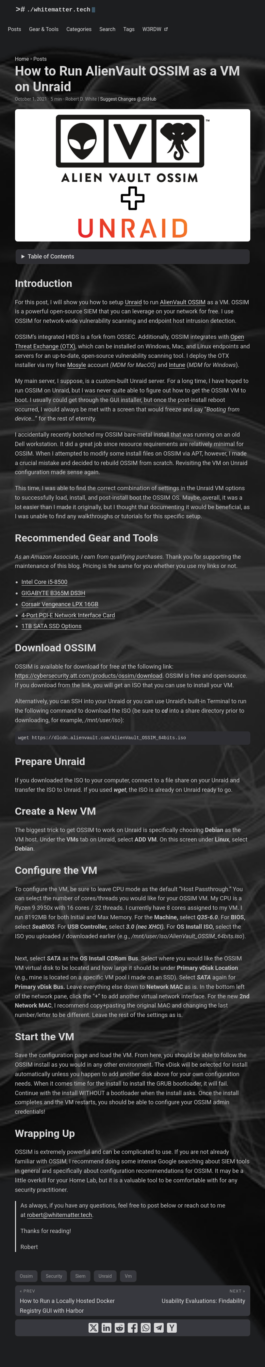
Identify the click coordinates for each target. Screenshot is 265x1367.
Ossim (26, 1276)
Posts (40, 59)
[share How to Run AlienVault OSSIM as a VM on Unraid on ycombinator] (172, 1328)
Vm (128, 1276)
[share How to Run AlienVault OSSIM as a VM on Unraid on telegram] (159, 1328)
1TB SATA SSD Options (52, 626)
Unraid (133, 302)
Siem (80, 1276)
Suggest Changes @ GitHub (128, 99)
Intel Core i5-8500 (45, 581)
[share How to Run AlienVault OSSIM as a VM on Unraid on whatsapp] (146, 1328)
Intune (177, 364)
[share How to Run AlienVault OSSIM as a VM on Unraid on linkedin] (106, 1328)
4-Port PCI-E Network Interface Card (68, 615)
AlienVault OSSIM (183, 302)
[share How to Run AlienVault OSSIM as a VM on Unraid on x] (93, 1328)
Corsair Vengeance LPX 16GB (60, 604)
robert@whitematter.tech (59, 1214)
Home (22, 59)
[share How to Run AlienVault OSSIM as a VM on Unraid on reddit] (119, 1328)
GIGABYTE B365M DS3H (54, 593)
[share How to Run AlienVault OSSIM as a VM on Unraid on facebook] (133, 1328)
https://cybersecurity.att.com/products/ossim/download (88, 675)
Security (54, 1276)
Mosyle (76, 364)
